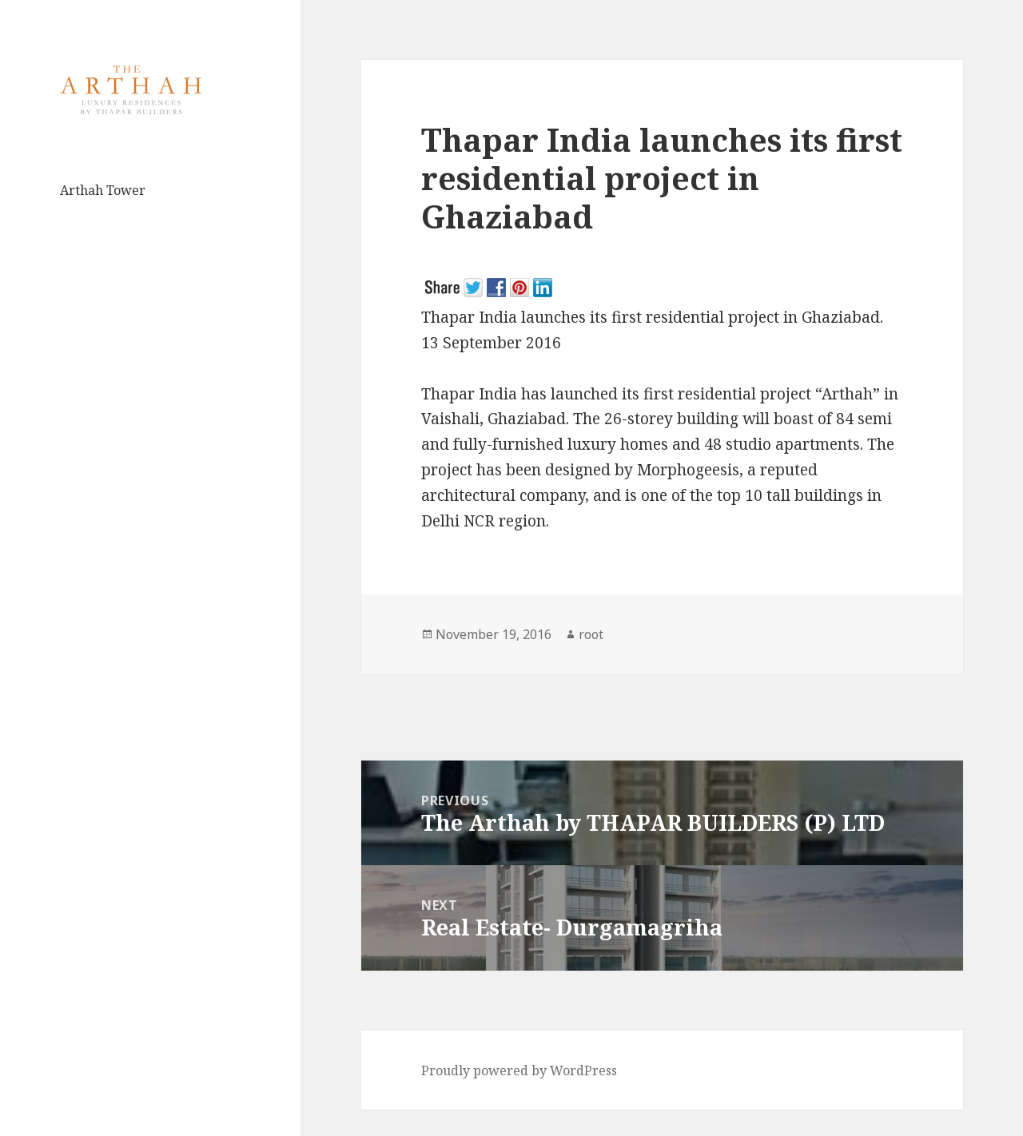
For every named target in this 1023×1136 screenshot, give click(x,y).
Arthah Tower (102, 190)
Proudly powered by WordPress (519, 1070)
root (591, 634)
